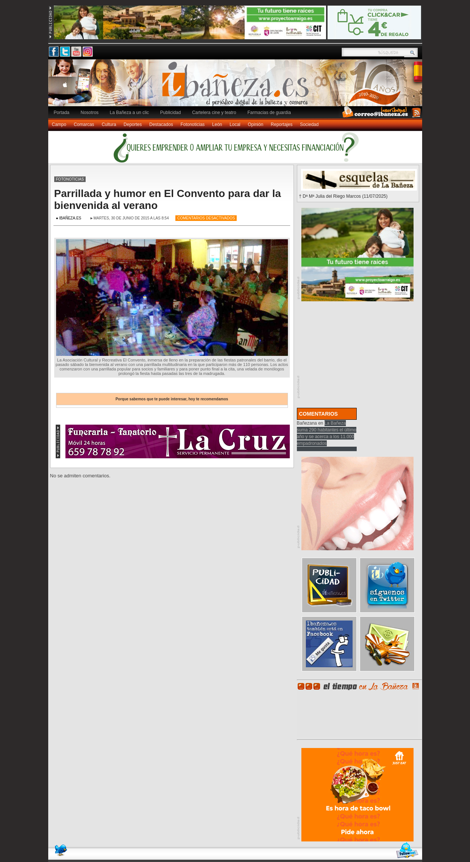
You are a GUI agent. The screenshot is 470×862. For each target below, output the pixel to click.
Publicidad (170, 112)
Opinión (255, 124)
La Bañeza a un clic (129, 112)
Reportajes (281, 124)
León (217, 124)
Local (235, 124)
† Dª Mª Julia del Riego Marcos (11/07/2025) (343, 196)
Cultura (109, 124)
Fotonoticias (193, 124)
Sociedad (309, 124)
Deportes (133, 124)
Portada (62, 112)
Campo (59, 124)
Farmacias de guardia (269, 112)
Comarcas (84, 124)
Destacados (161, 124)
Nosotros (90, 112)
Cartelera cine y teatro (214, 112)
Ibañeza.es (237, 87)
